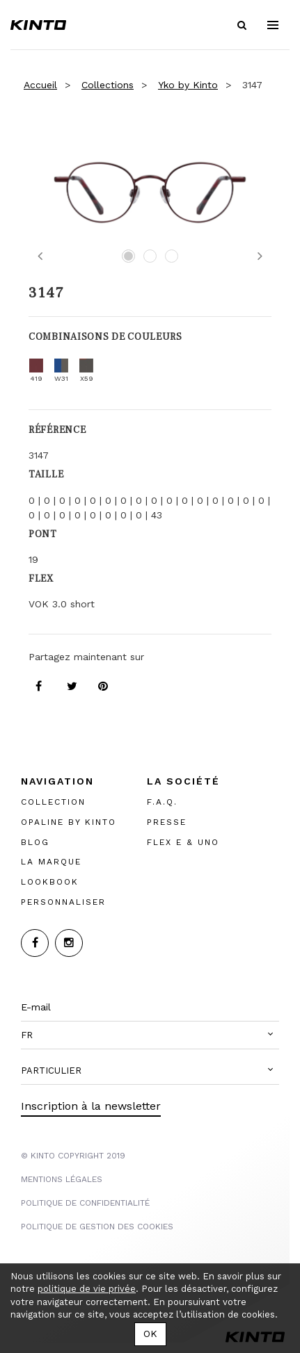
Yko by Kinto (188, 84)
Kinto (38, 25)
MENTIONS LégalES (61, 1179)
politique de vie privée (87, 1289)
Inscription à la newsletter (91, 1106)
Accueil (40, 84)
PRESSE (167, 822)
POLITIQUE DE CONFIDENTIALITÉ (85, 1203)
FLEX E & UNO (183, 842)
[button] (150, 1035)
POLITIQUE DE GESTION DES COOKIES (97, 1226)
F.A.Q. (162, 802)
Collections (107, 84)
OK (150, 1333)
